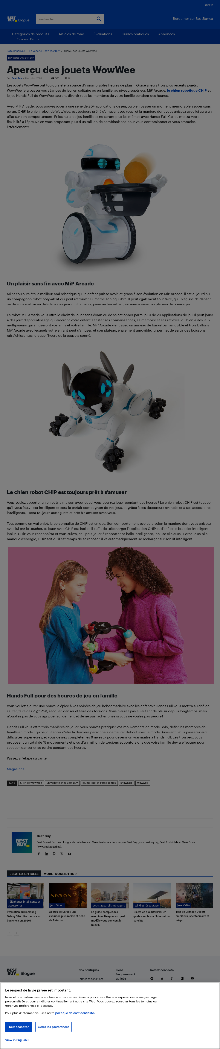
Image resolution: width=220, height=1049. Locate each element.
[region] (110, 1015)
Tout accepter (19, 1027)
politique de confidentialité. (75, 1013)
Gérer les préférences (53, 1027)
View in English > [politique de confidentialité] (17, 1040)
